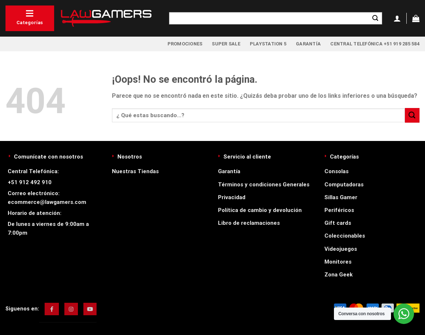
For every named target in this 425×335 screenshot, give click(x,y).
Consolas (336, 171)
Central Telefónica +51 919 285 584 (375, 43)
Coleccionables (344, 235)
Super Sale (226, 43)
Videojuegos (340, 249)
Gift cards (337, 223)
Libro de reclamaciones (249, 223)
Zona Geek (338, 274)
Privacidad (231, 197)
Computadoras (344, 184)
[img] (52, 309)
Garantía (308, 43)
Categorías (29, 17)
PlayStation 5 (268, 43)
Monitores (337, 261)
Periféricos (339, 210)
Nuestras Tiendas (135, 171)
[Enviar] (375, 18)
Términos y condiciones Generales (263, 184)
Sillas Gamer (340, 197)
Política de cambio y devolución (260, 210)
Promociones (185, 43)
